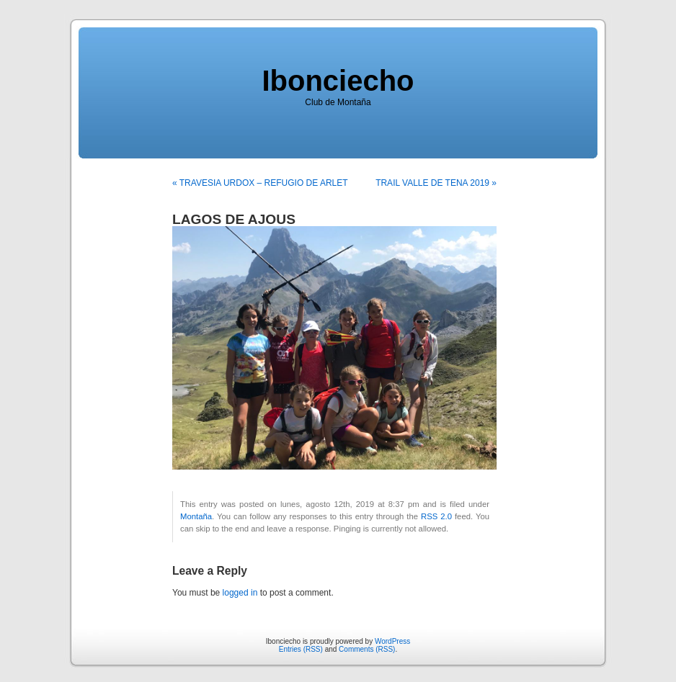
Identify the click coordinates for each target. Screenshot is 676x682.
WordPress (392, 641)
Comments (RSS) (367, 649)
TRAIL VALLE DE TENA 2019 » (436, 183)
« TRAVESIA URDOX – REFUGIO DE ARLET (260, 183)
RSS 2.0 (436, 516)
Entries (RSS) (301, 649)
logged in (240, 593)
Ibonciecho (338, 81)
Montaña (196, 516)
